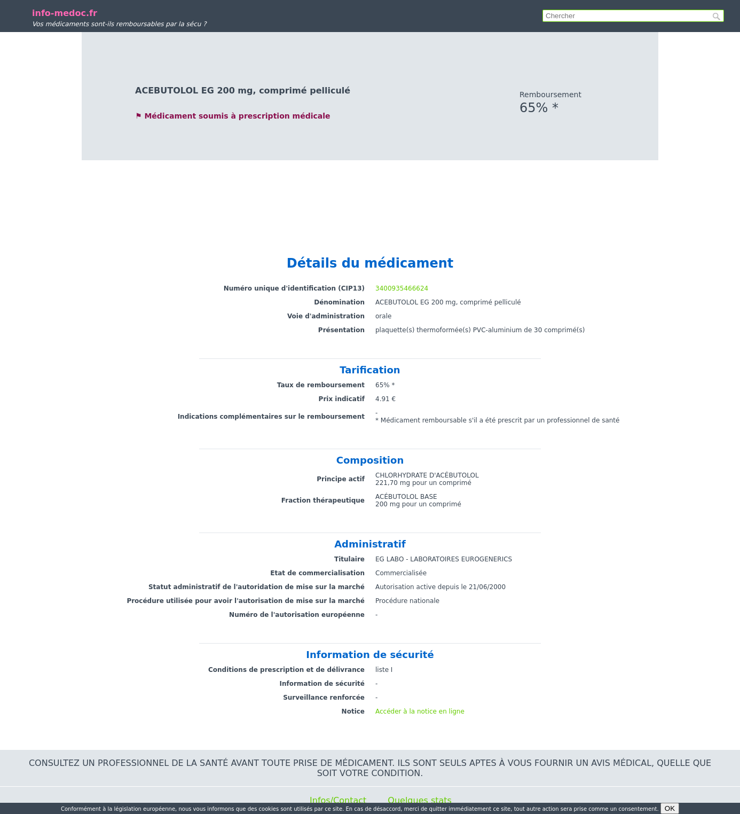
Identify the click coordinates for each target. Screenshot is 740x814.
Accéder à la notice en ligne (420, 711)
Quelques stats (420, 800)
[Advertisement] (370, 198)
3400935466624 (401, 288)
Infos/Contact (338, 800)
